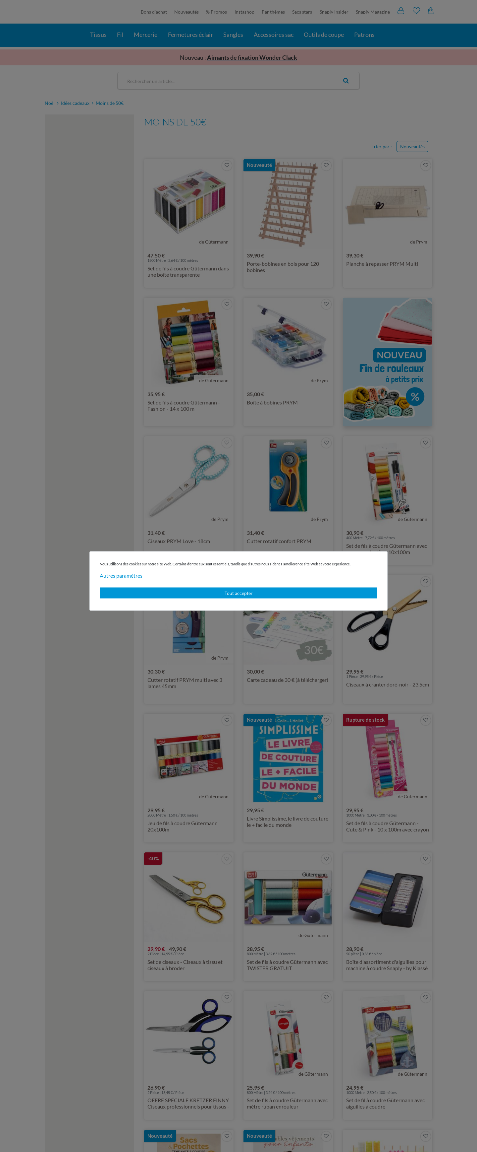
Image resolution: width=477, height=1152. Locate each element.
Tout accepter (239, 593)
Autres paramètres (121, 575)
